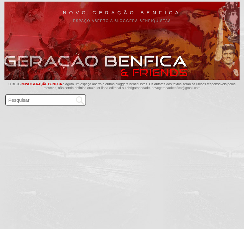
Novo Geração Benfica (122, 12)
